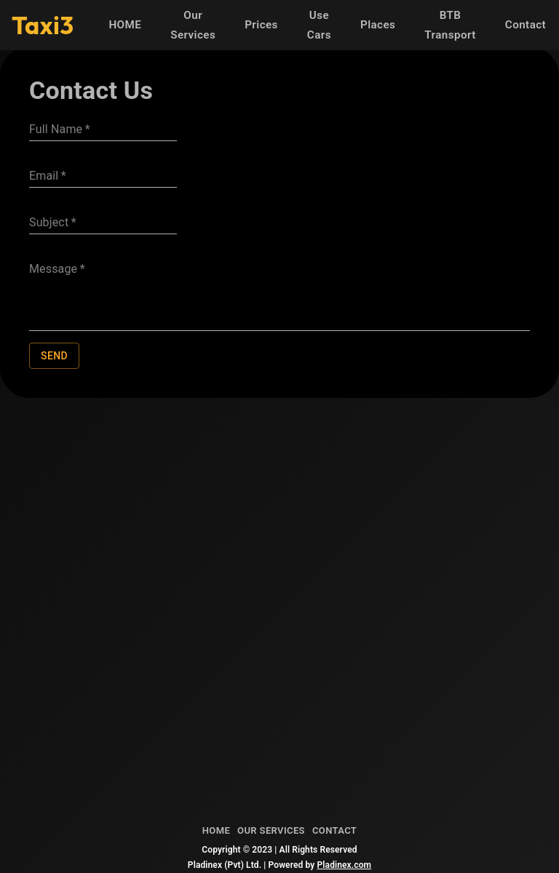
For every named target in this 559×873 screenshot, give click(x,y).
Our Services (193, 25)
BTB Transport (450, 25)
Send (54, 356)
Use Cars (319, 25)
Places (378, 25)
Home (216, 831)
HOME (125, 25)
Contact (525, 25)
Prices (261, 25)
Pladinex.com (344, 865)
